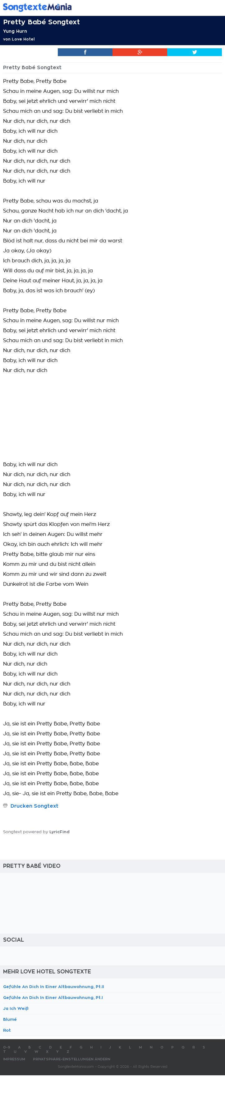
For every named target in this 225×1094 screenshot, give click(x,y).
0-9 (6, 1047)
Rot (7, 1030)
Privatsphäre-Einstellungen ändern (71, 1059)
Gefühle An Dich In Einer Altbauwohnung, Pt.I (53, 998)
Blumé (10, 1019)
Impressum (14, 1059)
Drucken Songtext (34, 806)
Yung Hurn (15, 31)
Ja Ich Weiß (16, 1008)
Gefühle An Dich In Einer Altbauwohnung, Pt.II (53, 987)
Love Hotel (23, 39)
